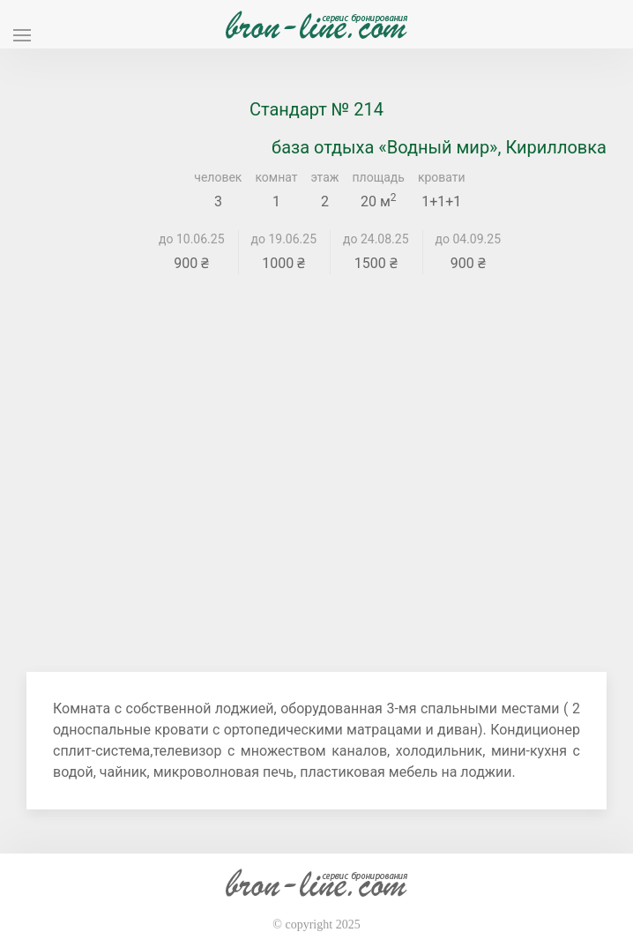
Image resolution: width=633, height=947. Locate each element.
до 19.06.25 (284, 239)
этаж (325, 177)
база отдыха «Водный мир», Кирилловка (439, 147)
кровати (441, 177)
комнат (276, 177)
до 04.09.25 (469, 239)
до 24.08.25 (376, 239)
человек (218, 177)
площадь (379, 177)
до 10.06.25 (192, 239)
